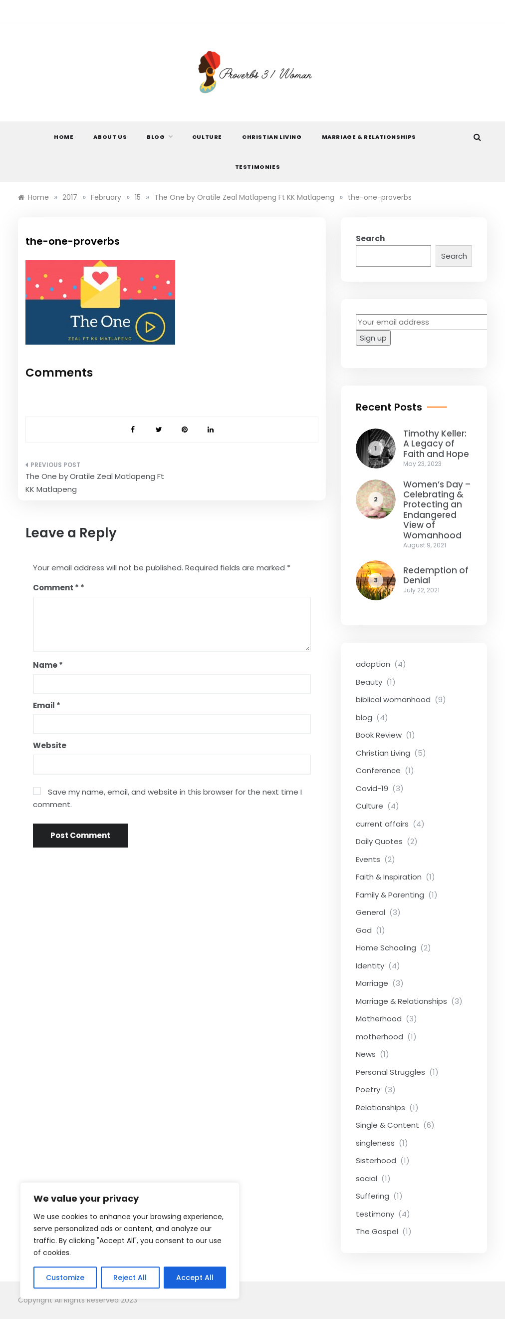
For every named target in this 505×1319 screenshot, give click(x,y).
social (366, 1178)
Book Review (379, 735)
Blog (159, 137)
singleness (375, 1143)
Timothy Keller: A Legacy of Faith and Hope (436, 444)
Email (46, 705)
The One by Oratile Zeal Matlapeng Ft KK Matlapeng (94, 482)
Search (370, 238)
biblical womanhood (393, 699)
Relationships (380, 1107)
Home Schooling (386, 947)
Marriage (372, 983)
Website (49, 745)
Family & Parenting (390, 894)
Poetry (368, 1089)
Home (63, 137)
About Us (110, 137)
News (366, 1054)
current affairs (382, 824)
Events (368, 859)
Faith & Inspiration (389, 877)
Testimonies (257, 167)
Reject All (130, 1278)
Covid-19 (372, 788)
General (370, 912)
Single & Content (387, 1125)
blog (364, 717)
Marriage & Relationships (369, 137)
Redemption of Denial (436, 575)
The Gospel (377, 1231)
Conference (378, 770)
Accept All (195, 1278)
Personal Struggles (390, 1072)
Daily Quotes (379, 841)
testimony (375, 1214)
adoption (373, 664)
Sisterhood (376, 1160)
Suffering (372, 1196)
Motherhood (379, 1018)
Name (48, 665)
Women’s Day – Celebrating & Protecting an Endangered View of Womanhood (437, 509)
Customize (65, 1278)
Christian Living (272, 137)
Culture (207, 137)
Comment (56, 587)
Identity (370, 965)
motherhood (379, 1036)
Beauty (369, 682)
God (364, 930)
